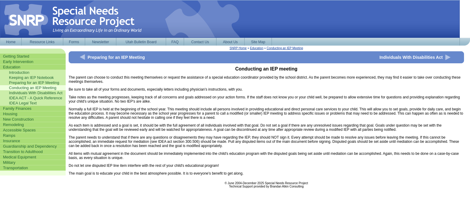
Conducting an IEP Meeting (285, 48)
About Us (230, 42)
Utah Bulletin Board (141, 42)
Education (256, 48)
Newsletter (100, 42)
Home (11, 42)
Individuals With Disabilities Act (411, 57)
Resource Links (42, 42)
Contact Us (200, 42)
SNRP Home (238, 48)
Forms (74, 42)
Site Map (258, 42)
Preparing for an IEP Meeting (116, 57)
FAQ (175, 42)
